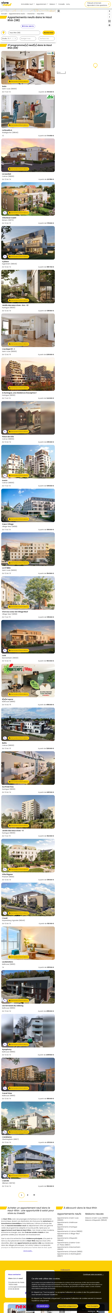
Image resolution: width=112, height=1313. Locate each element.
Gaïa (4, 86)
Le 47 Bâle (6, 568)
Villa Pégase (7, 874)
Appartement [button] (41, 4)
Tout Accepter (92, 1306)
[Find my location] (109, 25)
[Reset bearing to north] (109, 17)
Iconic (4, 480)
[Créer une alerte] (28, 26)
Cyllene (5, 261)
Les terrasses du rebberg (12, 1005)
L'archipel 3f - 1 (8, 349)
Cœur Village (7, 524)
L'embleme (7, 1137)
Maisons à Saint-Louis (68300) (96, 1218)
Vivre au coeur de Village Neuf (15, 612)
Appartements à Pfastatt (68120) (69, 1252)
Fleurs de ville (8, 436)
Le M (4, 655)
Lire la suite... (28, 1251)
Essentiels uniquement (68, 1306)
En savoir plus (42, 1306)
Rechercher (48, 33)
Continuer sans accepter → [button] (93, 1274)
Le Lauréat (6, 174)
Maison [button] (52, 4)
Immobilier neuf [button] (27, 4)
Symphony (7, 1049)
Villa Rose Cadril (9, 218)
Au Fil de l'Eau (8, 787)
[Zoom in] (109, 11)
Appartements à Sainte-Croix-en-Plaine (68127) (68, 1244)
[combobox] (9, 39)
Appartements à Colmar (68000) (69, 1231)
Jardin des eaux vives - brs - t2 (15, 305)
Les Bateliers (7, 962)
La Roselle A (7, 130)
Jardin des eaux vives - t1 (13, 830)
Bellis (4, 743)
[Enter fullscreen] (109, 21)
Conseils (61, 4)
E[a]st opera (7, 699)
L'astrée (5, 1181)
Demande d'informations (18, 81)
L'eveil (4, 918)
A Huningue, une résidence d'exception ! (19, 393)
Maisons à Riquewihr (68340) (96, 1220)
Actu (68, 4)
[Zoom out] (109, 14)
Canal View (7, 1093)
